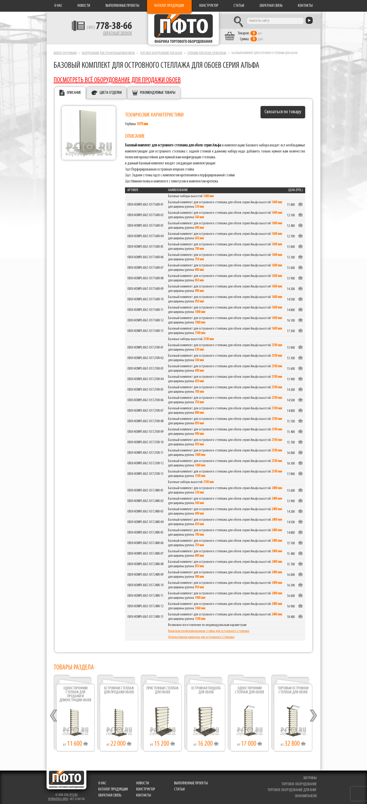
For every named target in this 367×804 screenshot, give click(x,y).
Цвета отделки (111, 91)
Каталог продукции (169, 6)
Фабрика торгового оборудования (183, 29)
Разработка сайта (58, 797)
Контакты (305, 6)
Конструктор (208, 6)
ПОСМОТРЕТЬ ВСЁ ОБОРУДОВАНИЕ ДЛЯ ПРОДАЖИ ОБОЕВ (117, 78)
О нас (58, 6)
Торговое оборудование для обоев (161, 51)
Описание (74, 91)
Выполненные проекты (122, 6)
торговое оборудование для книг (292, 788)
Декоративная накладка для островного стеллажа (201, 635)
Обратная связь (271, 6)
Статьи (239, 6)
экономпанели (306, 794)
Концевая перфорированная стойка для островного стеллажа (208, 629)
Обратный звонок (110, 34)
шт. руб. (257, 34)
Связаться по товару (282, 110)
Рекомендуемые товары (157, 91)
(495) (102, 28)
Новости (83, 6)
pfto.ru (74, 793)
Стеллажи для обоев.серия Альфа (206, 51)
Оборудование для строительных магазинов (108, 51)
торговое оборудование (299, 782)
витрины (310, 776)
